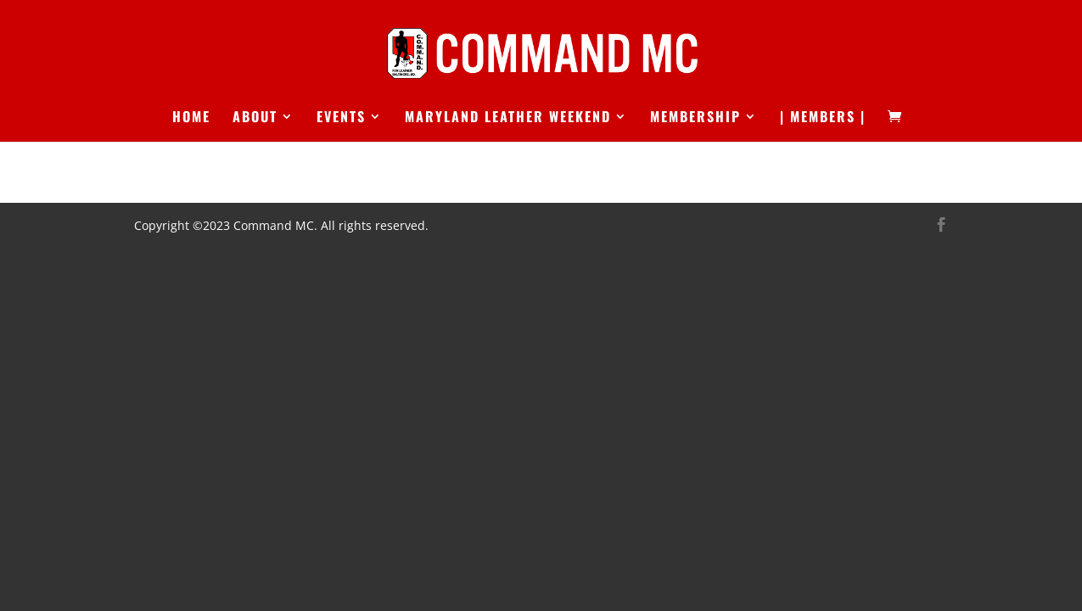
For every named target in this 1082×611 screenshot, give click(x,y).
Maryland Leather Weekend (508, 118)
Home (191, 118)
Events (341, 118)
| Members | (823, 118)
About (255, 118)
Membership (695, 118)
